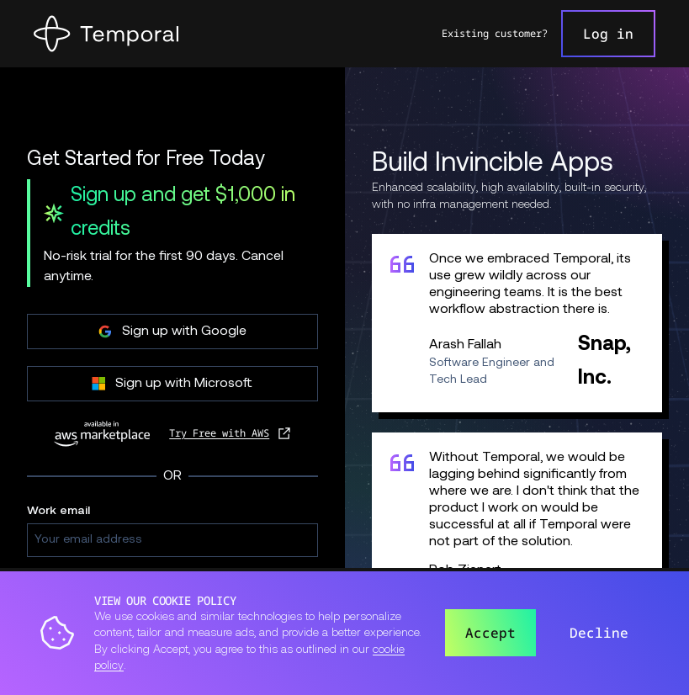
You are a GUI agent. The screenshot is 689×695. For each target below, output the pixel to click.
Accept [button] (490, 632)
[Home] (106, 33)
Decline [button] (599, 632)
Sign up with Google (172, 331)
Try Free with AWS (219, 433)
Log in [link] (608, 33)
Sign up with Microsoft (172, 383)
